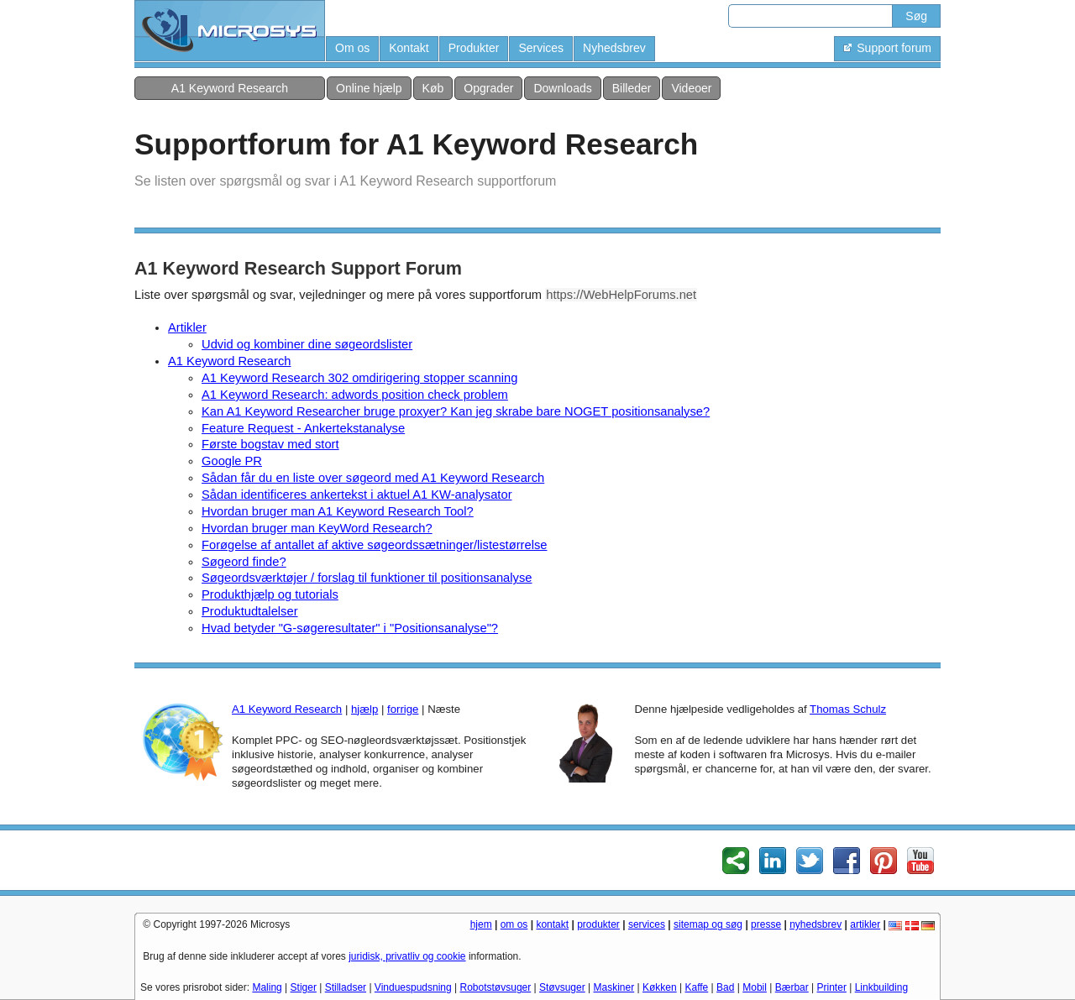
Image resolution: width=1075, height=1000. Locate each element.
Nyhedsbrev (614, 48)
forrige (402, 709)
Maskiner (614, 987)
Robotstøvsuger (496, 987)
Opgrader (488, 88)
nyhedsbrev (815, 924)
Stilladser (345, 987)
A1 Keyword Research (229, 88)
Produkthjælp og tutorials (270, 594)
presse (766, 924)
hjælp (364, 709)
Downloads (562, 88)
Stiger (304, 987)
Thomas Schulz (848, 709)
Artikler (187, 327)
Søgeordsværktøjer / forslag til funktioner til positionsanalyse (367, 577)
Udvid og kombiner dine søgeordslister (307, 344)
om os (514, 924)
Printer (832, 987)
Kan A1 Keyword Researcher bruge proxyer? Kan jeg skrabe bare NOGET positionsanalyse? (456, 411)
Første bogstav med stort (270, 444)
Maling (266, 987)
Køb (433, 88)
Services (541, 48)
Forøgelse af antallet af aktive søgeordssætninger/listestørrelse (374, 545)
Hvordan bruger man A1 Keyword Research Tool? (338, 511)
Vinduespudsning (413, 987)
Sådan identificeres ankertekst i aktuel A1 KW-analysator (357, 494)
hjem (481, 924)
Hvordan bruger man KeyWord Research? (317, 528)
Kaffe (696, 987)
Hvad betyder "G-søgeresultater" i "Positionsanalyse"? (350, 628)
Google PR (232, 461)
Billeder (632, 88)
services (646, 924)
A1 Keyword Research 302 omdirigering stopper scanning (359, 378)
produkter (598, 924)
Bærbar (792, 987)
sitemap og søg (708, 924)
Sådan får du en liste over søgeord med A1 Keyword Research (373, 477)
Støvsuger (562, 987)
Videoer (691, 88)
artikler (865, 924)
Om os (352, 48)
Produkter (474, 48)
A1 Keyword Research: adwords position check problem (355, 394)
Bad (725, 987)
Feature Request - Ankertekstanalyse (303, 428)
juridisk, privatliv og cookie (407, 956)
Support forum (887, 48)
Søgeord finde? (244, 561)
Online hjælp (369, 88)
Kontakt (408, 48)
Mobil (754, 987)
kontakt (552, 924)
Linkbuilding (881, 987)
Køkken (659, 987)
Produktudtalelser (250, 611)
